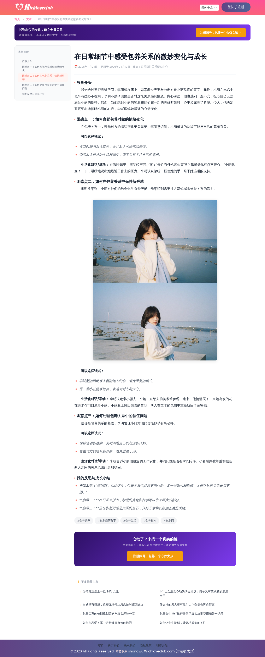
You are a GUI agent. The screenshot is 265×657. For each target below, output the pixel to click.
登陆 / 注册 (236, 7)
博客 (100, 645)
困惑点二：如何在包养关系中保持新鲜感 (43, 77)
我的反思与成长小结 (33, 94)
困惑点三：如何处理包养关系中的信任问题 (43, 86)
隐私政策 (146, 645)
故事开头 (27, 61)
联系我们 (129, 645)
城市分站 (162, 645)
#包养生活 (129, 521)
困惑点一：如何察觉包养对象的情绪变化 (43, 68)
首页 (17, 19)
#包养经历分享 (107, 521)
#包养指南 (150, 521)
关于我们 (113, 645)
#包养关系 (83, 521)
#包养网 (169, 521)
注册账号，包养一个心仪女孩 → (220, 33)
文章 (29, 19)
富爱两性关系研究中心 (154, 67)
